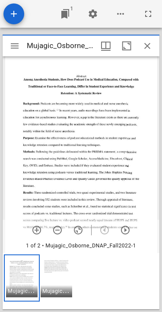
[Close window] (147, 46)
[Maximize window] (126, 46)
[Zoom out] (57, 230)
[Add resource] (13, 13)
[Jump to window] (65, 13)
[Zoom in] (36, 230)
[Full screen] (148, 13)
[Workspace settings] (93, 13)
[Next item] (125, 230)
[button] (22, 278)
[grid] (81, 281)
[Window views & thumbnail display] (105, 46)
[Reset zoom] (78, 230)
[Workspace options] (120, 13)
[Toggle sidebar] (14, 46)
